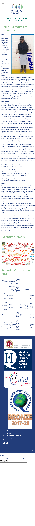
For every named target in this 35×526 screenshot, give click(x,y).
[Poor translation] (5, 461)
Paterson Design (32, 450)
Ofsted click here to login (30, 448)
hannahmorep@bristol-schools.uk (12, 435)
